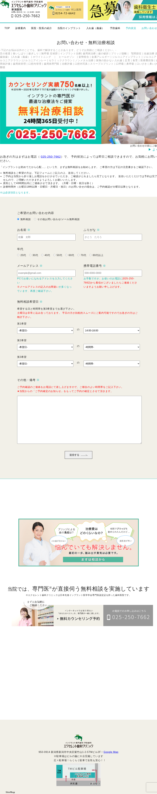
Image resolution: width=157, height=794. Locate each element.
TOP (7, 28)
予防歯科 (115, 28)
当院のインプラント (69, 28)
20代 (23, 259)
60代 (71, 259)
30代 (35, 259)
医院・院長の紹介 (41, 28)
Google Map (110, 756)
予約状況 (131, 28)
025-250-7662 (51, 156)
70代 (83, 259)
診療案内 (20, 28)
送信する (78, 459)
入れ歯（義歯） (95, 28)
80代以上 (98, 259)
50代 (59, 259)
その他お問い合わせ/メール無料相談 (58, 223)
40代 (47, 259)
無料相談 (25, 223)
